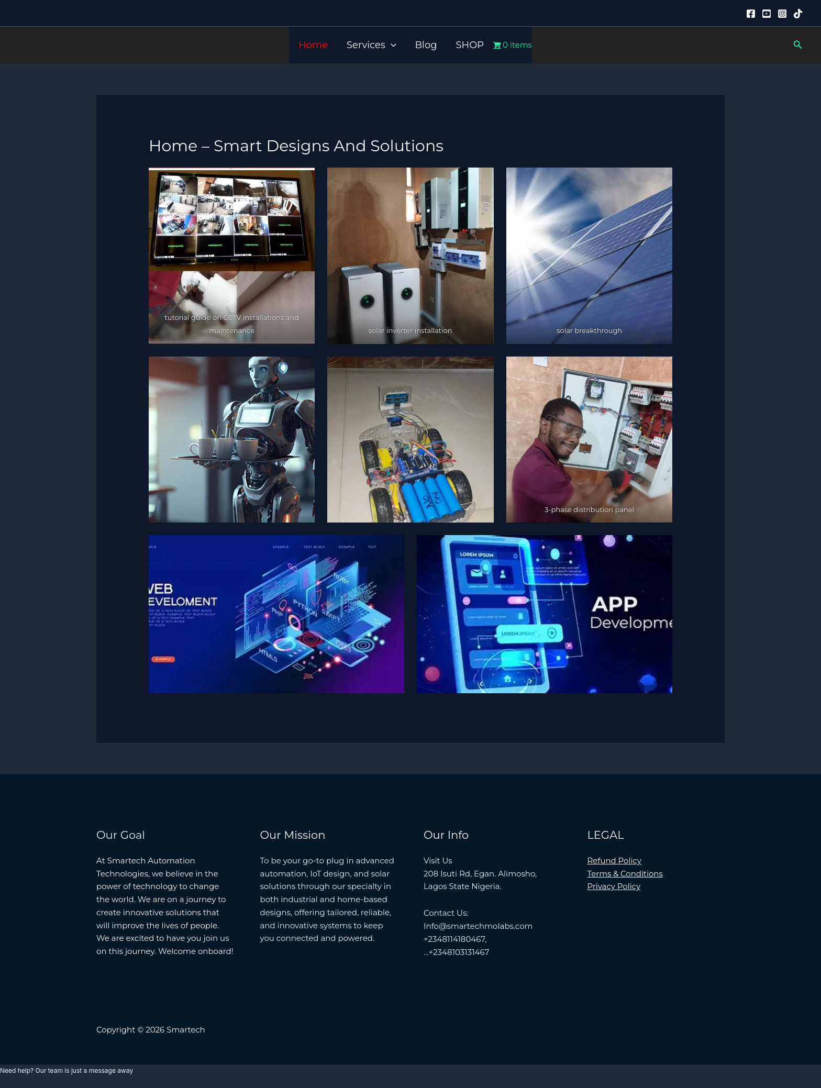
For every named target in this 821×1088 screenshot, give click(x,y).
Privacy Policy (614, 886)
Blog (426, 45)
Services (371, 45)
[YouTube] (766, 13)
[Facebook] (751, 13)
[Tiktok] (798, 13)
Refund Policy (614, 860)
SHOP (470, 45)
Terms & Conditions (625, 874)
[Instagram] (782, 13)
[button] (390, 45)
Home (313, 45)
